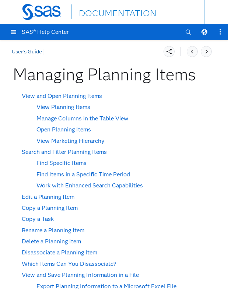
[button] (13, 32)
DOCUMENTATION (106, 11)
